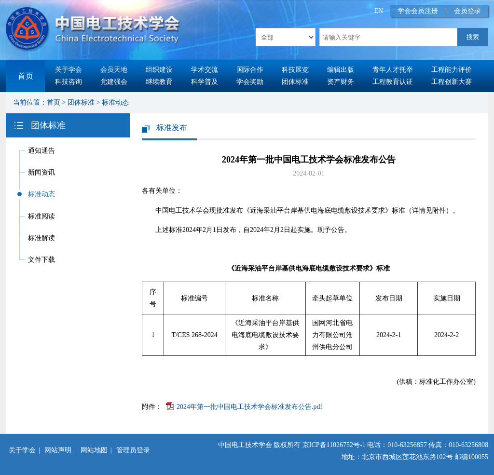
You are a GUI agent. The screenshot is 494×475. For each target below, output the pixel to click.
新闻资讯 (41, 172)
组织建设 (159, 69)
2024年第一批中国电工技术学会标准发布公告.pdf (249, 406)
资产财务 (340, 81)
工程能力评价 (451, 69)
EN (379, 10)
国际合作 (249, 69)
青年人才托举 (392, 69)
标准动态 (115, 102)
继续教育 (159, 81)
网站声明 (57, 450)
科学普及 (204, 81)
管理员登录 (133, 450)
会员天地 (113, 69)
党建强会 (113, 81)
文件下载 (41, 259)
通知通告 (41, 150)
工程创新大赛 (451, 81)
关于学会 (68, 69)
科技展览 (295, 69)
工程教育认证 (392, 81)
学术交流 (204, 69)
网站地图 (94, 450)
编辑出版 (340, 69)
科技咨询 (68, 81)
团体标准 (295, 81)
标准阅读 (41, 216)
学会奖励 (249, 81)
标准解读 (41, 238)
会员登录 (467, 10)
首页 (25, 76)
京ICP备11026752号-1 (334, 444)
